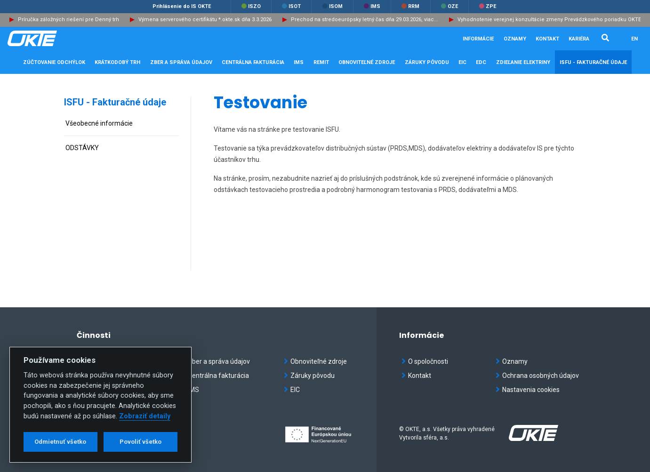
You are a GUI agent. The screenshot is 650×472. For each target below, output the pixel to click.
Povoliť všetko (140, 441)
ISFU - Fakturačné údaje (115, 102)
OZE (449, 6)
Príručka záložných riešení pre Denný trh (68, 19)
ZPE (487, 6)
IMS (372, 6)
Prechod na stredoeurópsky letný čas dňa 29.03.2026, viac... (364, 19)
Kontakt (547, 39)
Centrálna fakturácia (215, 375)
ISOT (291, 6)
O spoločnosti (424, 361)
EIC (462, 62)
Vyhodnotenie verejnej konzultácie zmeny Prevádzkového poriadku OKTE (549, 19)
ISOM (332, 6)
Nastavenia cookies (528, 389)
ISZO (251, 6)
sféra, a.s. (436, 437)
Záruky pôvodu (309, 375)
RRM (410, 6)
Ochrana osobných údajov (537, 375)
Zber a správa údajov (215, 361)
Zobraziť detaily (144, 416)
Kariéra (579, 39)
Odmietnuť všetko (60, 441)
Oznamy (515, 39)
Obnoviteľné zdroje (315, 361)
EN (634, 39)
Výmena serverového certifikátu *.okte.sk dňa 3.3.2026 (205, 19)
